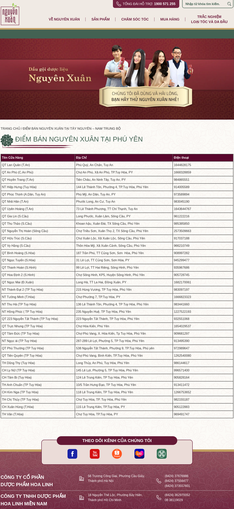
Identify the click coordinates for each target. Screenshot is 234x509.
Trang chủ (10, 128)
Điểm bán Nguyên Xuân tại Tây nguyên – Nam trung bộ (72, 128)
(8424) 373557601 (177, 486)
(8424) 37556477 (176, 480)
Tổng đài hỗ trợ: (149, 4)
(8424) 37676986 (176, 476)
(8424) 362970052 (177, 495)
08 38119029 (174, 500)
